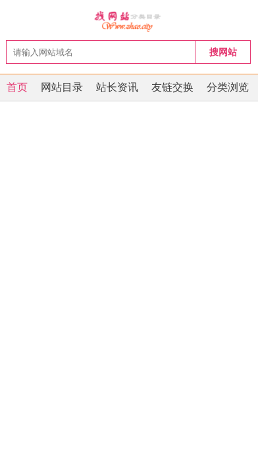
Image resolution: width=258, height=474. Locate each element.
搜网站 (223, 52)
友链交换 (172, 87)
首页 (17, 87)
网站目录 (62, 87)
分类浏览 (228, 87)
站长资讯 (117, 87)
